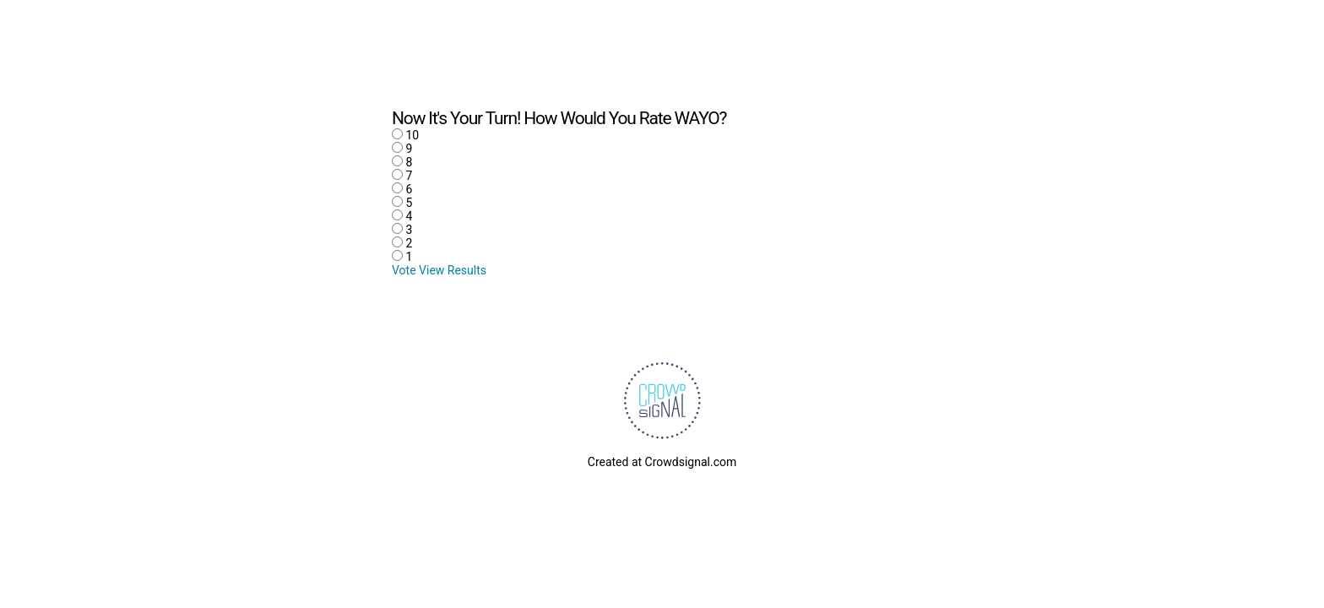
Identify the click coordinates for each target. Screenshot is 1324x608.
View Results (452, 270)
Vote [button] (405, 270)
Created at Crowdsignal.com (662, 462)
